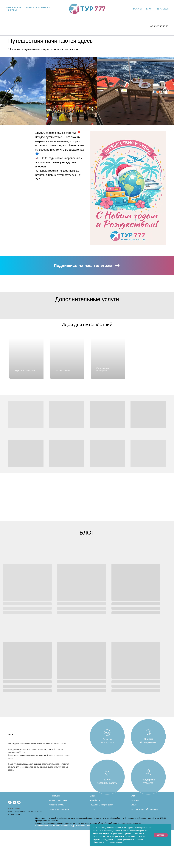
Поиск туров (13, 7)
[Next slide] (166, 90)
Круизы (12, 10)
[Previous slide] (8, 90)
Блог (149, 9)
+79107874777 (159, 26)
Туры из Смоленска (38, 7)
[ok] (10, 802)
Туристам (163, 9)
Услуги (137, 9)
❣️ (79, 132)
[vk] (14, 802)
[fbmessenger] (19, 802)
